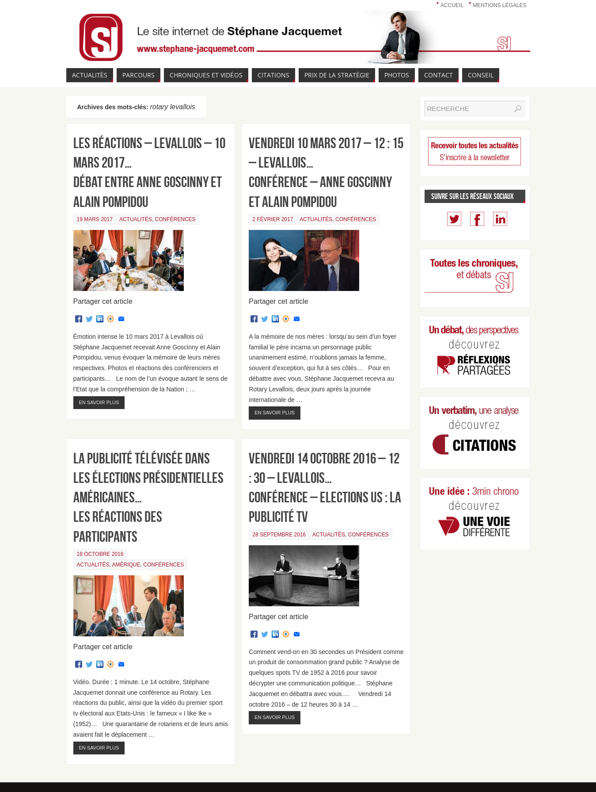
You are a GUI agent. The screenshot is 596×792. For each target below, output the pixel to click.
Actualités (135, 219)
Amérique (126, 565)
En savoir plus (99, 402)
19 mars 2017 (95, 219)
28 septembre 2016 (279, 535)
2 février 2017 (272, 219)
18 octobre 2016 (100, 554)
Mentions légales (499, 5)
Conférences (175, 219)
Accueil (451, 5)
